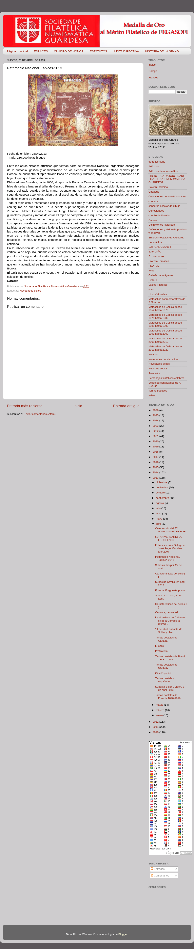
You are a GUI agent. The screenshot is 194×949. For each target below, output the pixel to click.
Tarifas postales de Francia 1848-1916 (168, 697)
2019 (156, 446)
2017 (156, 457)
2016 (156, 462)
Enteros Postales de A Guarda (166, 237)
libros (151, 289)
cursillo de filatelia (159, 215)
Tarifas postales (157, 390)
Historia (153, 280)
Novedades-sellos (30, 290)
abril (159, 523)
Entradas (158, 868)
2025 (156, 415)
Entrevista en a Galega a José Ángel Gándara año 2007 (170, 548)
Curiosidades (156, 210)
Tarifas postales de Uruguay (166, 666)
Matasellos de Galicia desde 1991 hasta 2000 (165, 332)
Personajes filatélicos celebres (166, 378)
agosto (160, 503)
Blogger (122, 934)
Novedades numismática (163, 359)
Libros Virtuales (157, 294)
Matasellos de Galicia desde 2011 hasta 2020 (165, 348)
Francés (153, 77)
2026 (156, 410)
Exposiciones (156, 256)
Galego (152, 71)
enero (159, 715)
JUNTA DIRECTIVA (126, 51)
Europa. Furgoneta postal (170, 590)
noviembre (162, 487)
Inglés (152, 64)
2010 (156, 732)
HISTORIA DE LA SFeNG (162, 51)
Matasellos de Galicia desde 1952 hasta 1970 (165, 308)
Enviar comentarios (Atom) (40, 413)
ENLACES (41, 51)
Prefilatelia (161, 651)
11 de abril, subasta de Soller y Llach (168, 631)
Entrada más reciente (25, 406)
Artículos (153, 166)
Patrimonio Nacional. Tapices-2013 (167, 558)
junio (159, 513)
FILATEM (154, 265)
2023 (156, 425)
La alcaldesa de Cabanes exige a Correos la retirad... (170, 620)
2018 (156, 451)
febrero (160, 710)
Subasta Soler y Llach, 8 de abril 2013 (169, 688)
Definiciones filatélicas (161, 224)
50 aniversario (156, 161)
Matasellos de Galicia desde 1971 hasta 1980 (165, 316)
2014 (156, 472)
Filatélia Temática (158, 261)
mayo (159, 518)
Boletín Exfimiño (158, 186)
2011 (156, 726)
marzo (160, 704)
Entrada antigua (126, 406)
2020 (156, 441)
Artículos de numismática (163, 171)
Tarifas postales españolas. (164, 680)
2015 (156, 467)
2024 (156, 420)
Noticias (153, 354)
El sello (159, 645)
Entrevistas (155, 242)
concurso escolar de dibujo (164, 205)
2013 (156, 477)
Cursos (152, 220)
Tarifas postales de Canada (166, 639)
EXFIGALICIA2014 (159, 246)
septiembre (163, 497)
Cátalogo (153, 191)
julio (158, 508)
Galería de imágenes (160, 275)
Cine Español (163, 673)
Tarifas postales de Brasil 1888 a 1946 (170, 658)
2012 (156, 721)
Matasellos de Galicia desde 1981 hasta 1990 (165, 324)
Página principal (17, 51)
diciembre (162, 482)
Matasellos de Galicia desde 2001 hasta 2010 (165, 340)
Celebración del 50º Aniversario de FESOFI (170, 530)
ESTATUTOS (98, 51)
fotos (151, 270)
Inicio (77, 406)
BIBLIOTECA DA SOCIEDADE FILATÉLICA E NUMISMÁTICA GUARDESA (166, 179)
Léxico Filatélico (157, 284)
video (151, 395)
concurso (153, 201)
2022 (156, 430)
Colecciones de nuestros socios (167, 196)
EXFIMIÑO (154, 251)
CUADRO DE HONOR (69, 51)
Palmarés (154, 373)
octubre (160, 492)
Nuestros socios (157, 368)
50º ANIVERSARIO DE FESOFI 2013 (169, 538)
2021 (156, 436)
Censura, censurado (167, 612)
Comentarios (160, 875)
